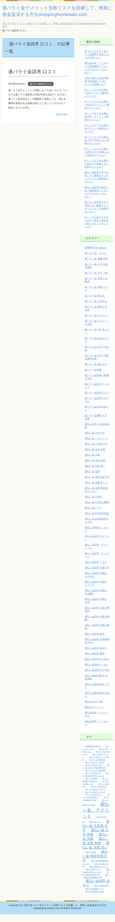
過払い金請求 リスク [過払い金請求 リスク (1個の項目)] (93, 877)
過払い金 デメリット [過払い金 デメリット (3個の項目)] (96, 817)
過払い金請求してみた (97, 672)
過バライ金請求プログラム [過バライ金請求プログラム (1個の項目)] (95, 797)
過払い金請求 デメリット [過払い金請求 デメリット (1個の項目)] (98, 874)
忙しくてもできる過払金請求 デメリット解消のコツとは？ (96, 124)
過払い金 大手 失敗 (95, 457)
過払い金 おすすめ (95, 440)
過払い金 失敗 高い (95, 473)
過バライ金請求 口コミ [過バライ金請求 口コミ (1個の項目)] (94, 802)
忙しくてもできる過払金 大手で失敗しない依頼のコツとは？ (96, 148)
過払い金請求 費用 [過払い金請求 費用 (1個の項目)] (101, 893)
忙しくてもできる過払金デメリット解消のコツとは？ (96, 136)
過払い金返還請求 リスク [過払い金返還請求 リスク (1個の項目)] (95, 896)
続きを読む (62, 122)
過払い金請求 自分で (96, 656)
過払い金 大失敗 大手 (96, 451)
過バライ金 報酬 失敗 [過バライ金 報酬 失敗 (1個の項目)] (97, 767)
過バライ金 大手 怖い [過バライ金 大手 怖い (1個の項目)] (94, 773)
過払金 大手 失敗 (94, 709)
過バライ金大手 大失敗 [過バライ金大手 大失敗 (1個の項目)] (95, 770)
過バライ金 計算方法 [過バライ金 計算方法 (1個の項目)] (98, 794)
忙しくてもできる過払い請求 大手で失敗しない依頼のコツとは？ (96, 159)
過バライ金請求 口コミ (34, 79)
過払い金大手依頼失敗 (97, 521)
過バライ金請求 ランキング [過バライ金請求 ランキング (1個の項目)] (96, 800)
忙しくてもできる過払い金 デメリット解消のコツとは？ (96, 100)
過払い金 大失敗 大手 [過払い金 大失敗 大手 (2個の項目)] (96, 833)
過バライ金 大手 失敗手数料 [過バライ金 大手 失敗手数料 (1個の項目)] (96, 778)
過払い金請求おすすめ (97, 667)
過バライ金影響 (93, 377)
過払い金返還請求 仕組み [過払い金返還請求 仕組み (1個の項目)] (95, 899)
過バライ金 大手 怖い (97, 280)
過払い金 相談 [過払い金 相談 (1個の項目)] (91, 860)
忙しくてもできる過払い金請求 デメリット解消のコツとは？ (96, 112)
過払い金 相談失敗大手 (97, 485)
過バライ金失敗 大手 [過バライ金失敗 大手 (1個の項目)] (93, 781)
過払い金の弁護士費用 (97, 510)
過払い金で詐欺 (93, 504)
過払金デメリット (94, 715)
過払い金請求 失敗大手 (97, 575)
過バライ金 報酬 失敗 (96, 266)
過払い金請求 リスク (96, 570)
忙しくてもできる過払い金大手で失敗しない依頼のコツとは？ (96, 171)
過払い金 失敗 (92, 462)
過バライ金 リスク (95, 261)
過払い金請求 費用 (95, 661)
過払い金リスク (93, 515)
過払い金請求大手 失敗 (97, 678)
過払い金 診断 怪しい (96, 490)
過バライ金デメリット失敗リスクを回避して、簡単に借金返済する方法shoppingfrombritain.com (54, 15)
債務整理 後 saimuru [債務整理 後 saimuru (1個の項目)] (93, 754)
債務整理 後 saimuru (96, 255)
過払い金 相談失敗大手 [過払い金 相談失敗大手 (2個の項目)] (95, 863)
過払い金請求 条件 (95, 641)
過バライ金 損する (95, 303)
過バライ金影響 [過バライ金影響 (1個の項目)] (91, 786)
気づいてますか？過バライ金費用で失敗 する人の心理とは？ (96, 62)
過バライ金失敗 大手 (96, 372)
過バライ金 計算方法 (96, 309)
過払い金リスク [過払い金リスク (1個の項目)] (95, 829)
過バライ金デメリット (97, 323)
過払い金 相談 (92, 479)
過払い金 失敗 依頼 (95, 468)
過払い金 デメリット (97, 446)
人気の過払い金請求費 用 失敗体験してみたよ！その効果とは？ (96, 89)
